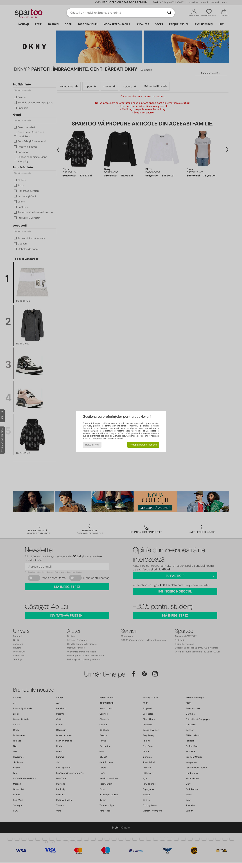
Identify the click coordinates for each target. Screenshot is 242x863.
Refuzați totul (92, 444)
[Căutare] (169, 12)
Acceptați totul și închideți (143, 444)
